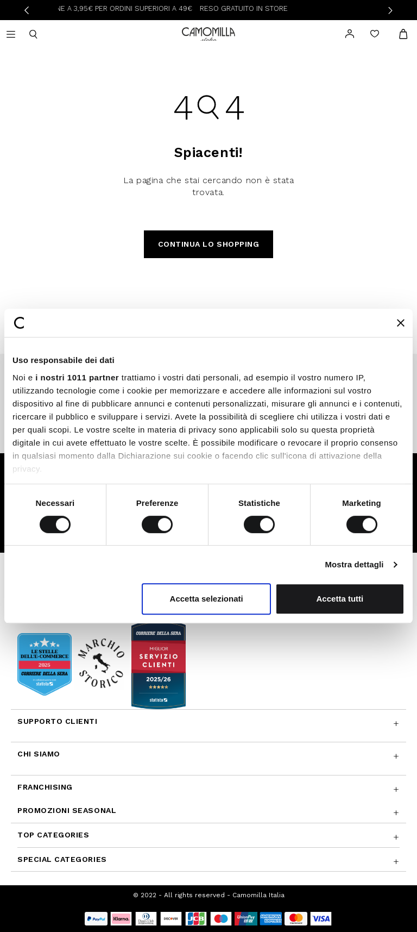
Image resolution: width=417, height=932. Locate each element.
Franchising (45, 787)
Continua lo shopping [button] (209, 244)
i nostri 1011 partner (77, 377)
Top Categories (53, 834)
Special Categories (62, 859)
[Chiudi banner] (401, 323)
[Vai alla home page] (208, 33)
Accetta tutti (340, 598)
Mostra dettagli (354, 564)
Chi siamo (38, 753)
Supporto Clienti (57, 721)
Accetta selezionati (206, 598)
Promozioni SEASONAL (66, 810)
